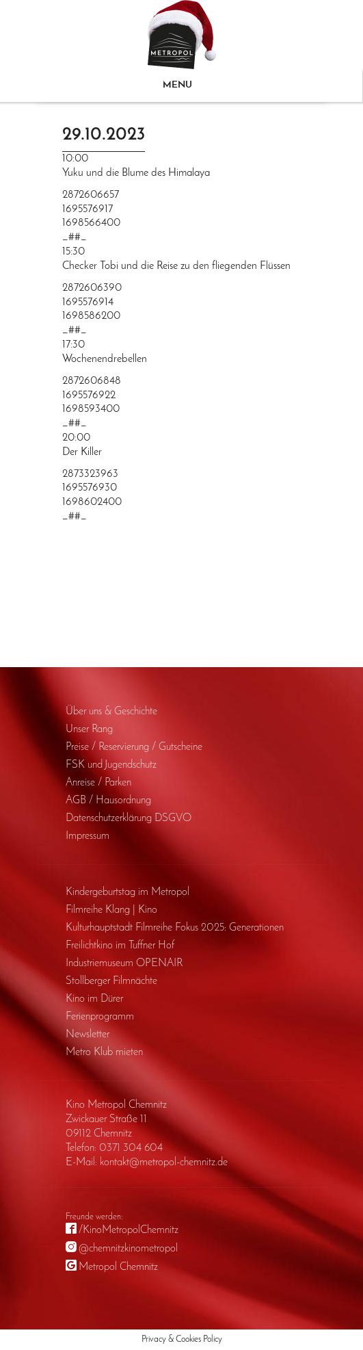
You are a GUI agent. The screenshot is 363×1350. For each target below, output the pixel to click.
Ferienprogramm (100, 1016)
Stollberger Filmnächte (111, 981)
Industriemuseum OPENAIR (124, 963)
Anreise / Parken (98, 782)
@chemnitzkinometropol (128, 1248)
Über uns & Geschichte (111, 711)
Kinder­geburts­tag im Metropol (127, 892)
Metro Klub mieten (104, 1052)
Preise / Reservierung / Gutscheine (134, 747)
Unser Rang (89, 729)
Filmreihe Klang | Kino (111, 910)
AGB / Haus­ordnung (108, 800)
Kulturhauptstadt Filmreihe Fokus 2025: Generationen (175, 927)
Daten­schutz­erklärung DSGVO (128, 818)
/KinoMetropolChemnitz (128, 1230)
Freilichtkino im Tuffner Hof (120, 945)
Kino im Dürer (94, 999)
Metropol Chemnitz (118, 1267)
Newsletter (87, 1034)
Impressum (87, 836)
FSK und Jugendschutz (111, 765)
